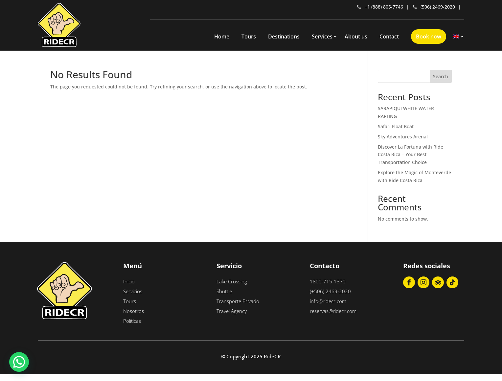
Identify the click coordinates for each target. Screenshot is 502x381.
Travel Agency (232, 311)
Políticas (132, 321)
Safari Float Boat (396, 126)
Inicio (129, 281)
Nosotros (133, 311)
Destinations (284, 36)
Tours (248, 36)
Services (322, 36)
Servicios (132, 291)
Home (221, 36)
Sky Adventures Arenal (403, 136)
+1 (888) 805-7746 (379, 7)
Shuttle (224, 291)
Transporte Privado (238, 301)
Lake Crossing (232, 281)
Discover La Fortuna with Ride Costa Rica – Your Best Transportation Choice (410, 155)
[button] (19, 362)
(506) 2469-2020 (433, 7)
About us (356, 36)
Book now (428, 36)
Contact (389, 36)
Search (440, 76)
